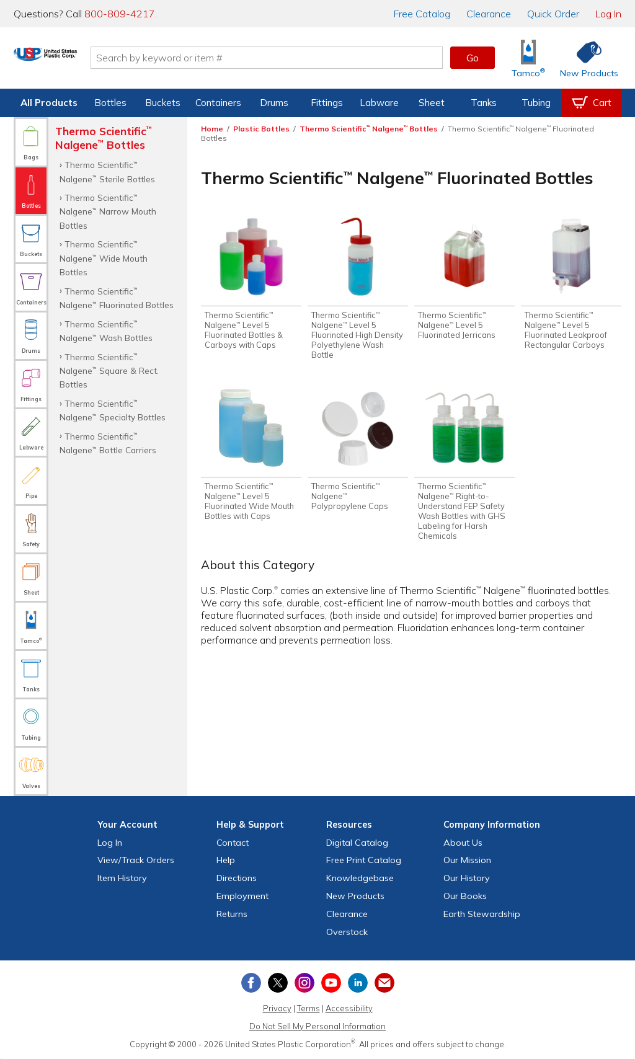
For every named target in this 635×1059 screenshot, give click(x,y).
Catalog (422, 13)
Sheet (432, 103)
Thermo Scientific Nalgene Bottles (369, 128)
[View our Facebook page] (251, 982)
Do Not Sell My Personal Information (317, 1026)
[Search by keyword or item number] (308, 58)
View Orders (135, 860)
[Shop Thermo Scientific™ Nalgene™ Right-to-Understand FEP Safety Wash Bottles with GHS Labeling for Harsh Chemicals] (464, 467)
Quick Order (553, 13)
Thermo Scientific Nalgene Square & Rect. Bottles (109, 371)
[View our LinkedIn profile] (357, 982)
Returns (231, 913)
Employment (242, 896)
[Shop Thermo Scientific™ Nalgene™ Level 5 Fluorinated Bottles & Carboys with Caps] (251, 284)
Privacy (277, 1008)
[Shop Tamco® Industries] (528, 58)
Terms (308, 1008)
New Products (355, 896)
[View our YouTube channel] (331, 982)
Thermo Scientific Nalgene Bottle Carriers (108, 443)
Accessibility (349, 1008)
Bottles (110, 103)
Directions (236, 878)
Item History (122, 878)
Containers (218, 103)
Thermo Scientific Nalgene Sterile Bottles (107, 171)
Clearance (488, 13)
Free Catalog (363, 860)
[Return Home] (87, 60)
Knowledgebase (360, 878)
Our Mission (467, 860)
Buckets (162, 103)
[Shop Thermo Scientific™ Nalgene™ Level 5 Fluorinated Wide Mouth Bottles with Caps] (251, 457)
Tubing (536, 103)
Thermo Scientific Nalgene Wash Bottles (106, 331)
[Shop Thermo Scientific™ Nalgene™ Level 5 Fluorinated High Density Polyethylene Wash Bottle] (358, 289)
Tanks (484, 103)
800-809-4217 (119, 13)
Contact (232, 842)
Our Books (465, 896)
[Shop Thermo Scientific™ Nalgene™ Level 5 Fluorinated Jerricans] (464, 279)
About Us (462, 842)
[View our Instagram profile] (304, 982)
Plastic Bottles (261, 128)
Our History (466, 878)
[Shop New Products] (584, 58)
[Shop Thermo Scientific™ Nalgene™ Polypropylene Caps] (358, 452)
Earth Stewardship (481, 913)
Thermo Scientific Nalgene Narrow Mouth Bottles (108, 211)
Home (212, 128)
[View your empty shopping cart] (591, 103)
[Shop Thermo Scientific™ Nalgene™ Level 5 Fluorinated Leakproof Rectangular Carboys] (571, 284)
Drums (274, 103)
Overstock (347, 931)
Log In (608, 13)
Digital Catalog (357, 842)
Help (225, 860)
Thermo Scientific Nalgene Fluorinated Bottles (117, 298)
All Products (49, 103)
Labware (379, 103)
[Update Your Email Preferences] (384, 982)
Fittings (327, 103)
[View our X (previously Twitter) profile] (277, 982)
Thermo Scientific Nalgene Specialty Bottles (113, 410)
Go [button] (472, 57)
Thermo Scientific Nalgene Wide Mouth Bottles (104, 258)
